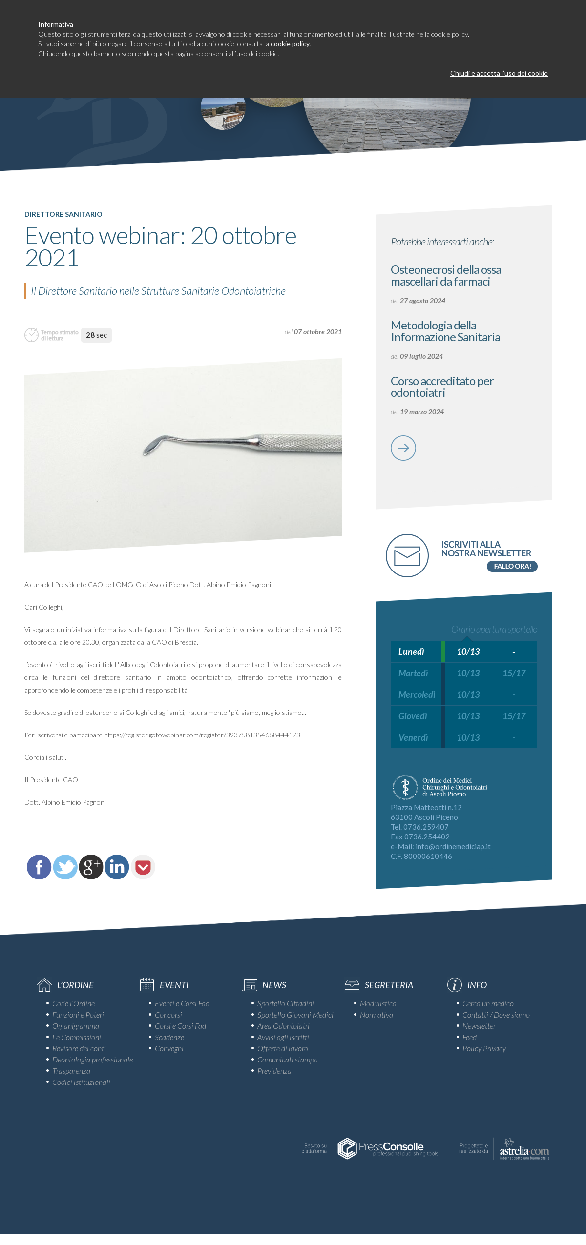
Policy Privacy (484, 1048)
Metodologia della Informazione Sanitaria (445, 331)
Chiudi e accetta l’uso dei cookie (499, 73)
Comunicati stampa (287, 1059)
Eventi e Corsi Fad (182, 1003)
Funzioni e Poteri (78, 1014)
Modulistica (378, 1003)
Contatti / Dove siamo (496, 1014)
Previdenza (274, 1070)
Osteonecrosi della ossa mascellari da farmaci (446, 275)
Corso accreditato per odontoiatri (442, 386)
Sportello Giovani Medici (295, 1014)
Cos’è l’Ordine (73, 1003)
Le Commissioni (76, 1036)
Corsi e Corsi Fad (180, 1025)
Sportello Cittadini (285, 1003)
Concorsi (168, 1014)
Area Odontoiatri (283, 1025)
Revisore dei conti (79, 1048)
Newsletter (479, 1025)
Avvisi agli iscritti (283, 1036)
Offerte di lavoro (282, 1048)
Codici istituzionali (81, 1081)
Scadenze (169, 1036)
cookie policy (290, 44)
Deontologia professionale (92, 1059)
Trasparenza (71, 1070)
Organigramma (75, 1025)
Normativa (376, 1014)
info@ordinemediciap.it (453, 846)
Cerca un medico (488, 1003)
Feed (469, 1036)
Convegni (169, 1048)
